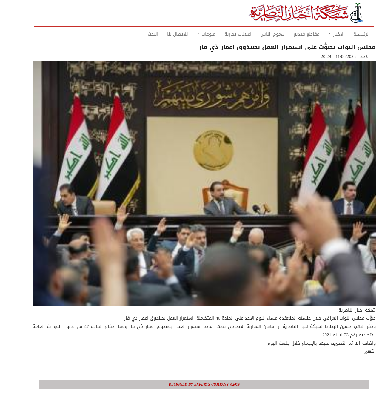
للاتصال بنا (164, 34)
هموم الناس (259, 34)
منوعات (193, 34)
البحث (140, 34)
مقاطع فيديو (293, 34)
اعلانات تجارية (224, 34)
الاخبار (323, 34)
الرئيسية (348, 34)
